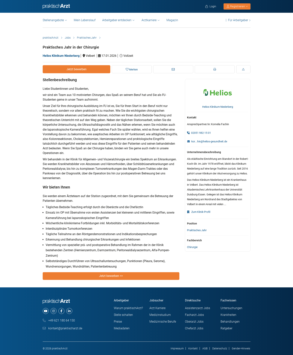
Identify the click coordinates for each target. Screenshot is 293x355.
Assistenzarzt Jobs (197, 308)
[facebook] (61, 311)
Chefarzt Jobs (194, 328)
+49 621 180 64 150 (59, 320)
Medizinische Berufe (162, 321)
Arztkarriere (149, 20)
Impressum (177, 348)
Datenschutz (219, 348)
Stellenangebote (53, 20)
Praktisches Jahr (87, 37)
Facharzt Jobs (194, 315)
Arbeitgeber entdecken (116, 20)
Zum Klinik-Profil (198, 211)
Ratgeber (226, 328)
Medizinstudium (160, 315)
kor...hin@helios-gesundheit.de (209, 141)
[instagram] (54, 311)
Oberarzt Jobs (194, 321)
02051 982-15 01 (199, 132)
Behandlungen (230, 321)
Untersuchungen (231, 308)
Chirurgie (192, 247)
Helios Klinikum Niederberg (61, 56)
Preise (118, 321)
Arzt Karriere (157, 308)
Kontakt (193, 348)
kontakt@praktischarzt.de (62, 328)
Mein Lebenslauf (84, 20)
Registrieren (237, 6)
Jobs (68, 37)
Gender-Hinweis (241, 348)
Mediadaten (122, 328)
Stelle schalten (123, 315)
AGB (205, 348)
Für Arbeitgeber (238, 20)
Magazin (172, 20)
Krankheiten (228, 315)
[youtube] (46, 311)
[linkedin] (69, 311)
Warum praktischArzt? (128, 308)
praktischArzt (50, 37)
